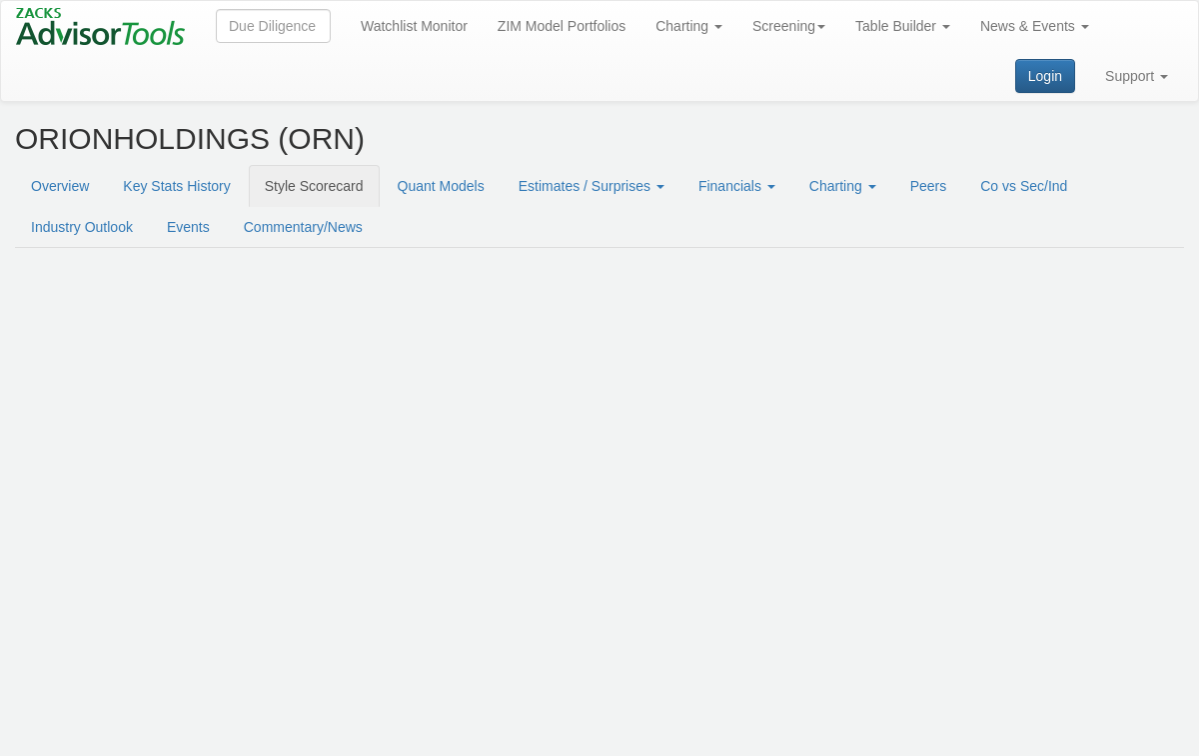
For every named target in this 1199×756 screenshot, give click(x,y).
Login (1045, 76)
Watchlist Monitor (414, 26)
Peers (928, 186)
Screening (788, 26)
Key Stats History (176, 186)
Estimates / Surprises (591, 186)
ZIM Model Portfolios (561, 26)
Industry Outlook (82, 227)
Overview (60, 186)
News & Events (1034, 26)
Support (1136, 76)
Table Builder (902, 26)
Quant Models (441, 186)
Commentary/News (303, 227)
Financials (736, 186)
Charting (688, 26)
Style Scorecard (314, 186)
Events (188, 227)
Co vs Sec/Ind (1023, 186)
